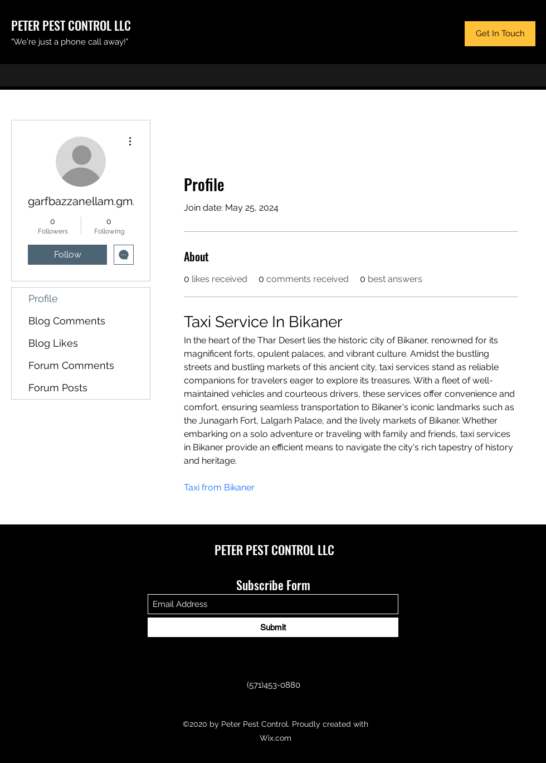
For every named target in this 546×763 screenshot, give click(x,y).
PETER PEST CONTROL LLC (71, 25)
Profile (43, 298)
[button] (500, 33)
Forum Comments (71, 365)
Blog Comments (66, 321)
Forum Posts (57, 387)
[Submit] (273, 627)
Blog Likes (53, 343)
